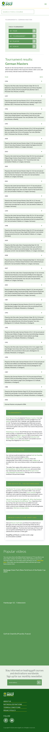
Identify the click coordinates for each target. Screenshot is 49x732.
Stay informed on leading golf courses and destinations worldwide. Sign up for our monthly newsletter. (25, 673)
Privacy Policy (9, 710)
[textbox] (13, 31)
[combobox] (22, 31)
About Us (7, 701)
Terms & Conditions (11, 707)
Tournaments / (11, 19)
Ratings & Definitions (12, 704)
